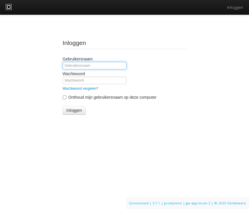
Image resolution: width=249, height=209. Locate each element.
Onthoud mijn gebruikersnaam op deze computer (110, 97)
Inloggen (235, 7)
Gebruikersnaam (78, 59)
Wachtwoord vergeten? (80, 89)
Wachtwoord (74, 73)
